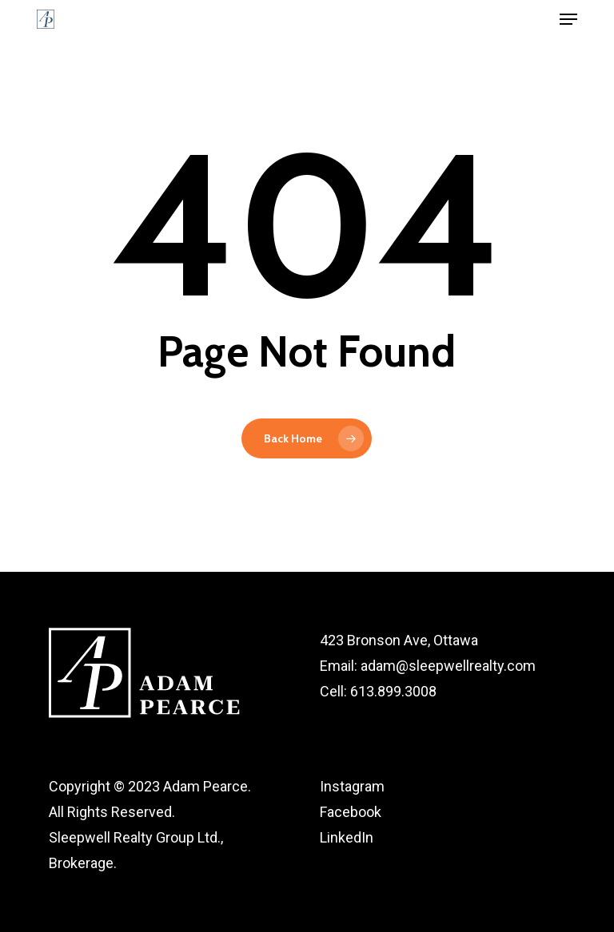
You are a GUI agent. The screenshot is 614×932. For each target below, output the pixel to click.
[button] (568, 19)
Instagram (352, 786)
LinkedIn (346, 837)
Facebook (350, 811)
